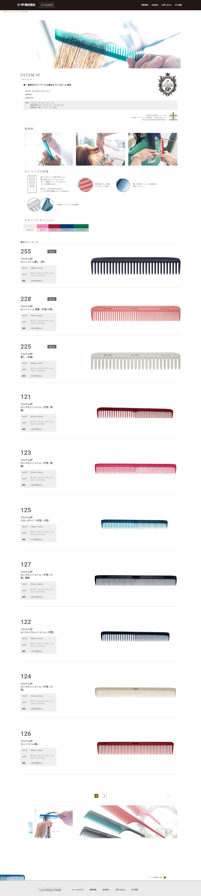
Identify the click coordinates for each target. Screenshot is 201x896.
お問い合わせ (167, 5)
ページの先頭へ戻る (157, 877)
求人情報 (178, 5)
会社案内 (154, 5)
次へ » (166, 796)
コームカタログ (47, 5)
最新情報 (144, 5)
